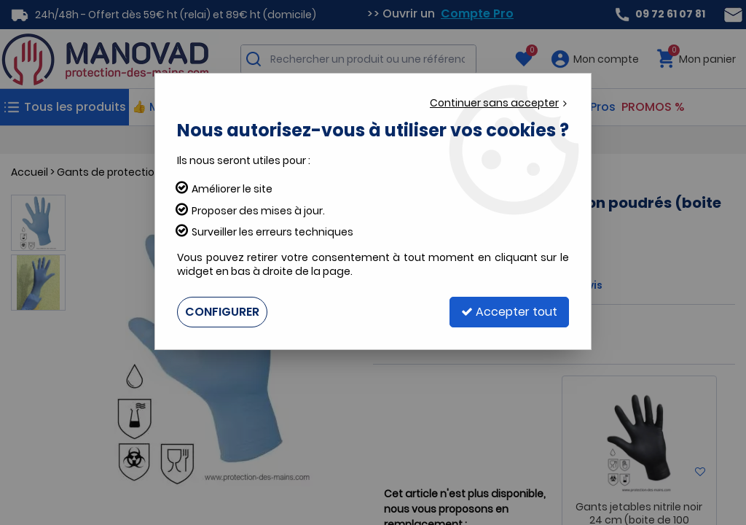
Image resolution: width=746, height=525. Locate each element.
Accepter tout (509, 311)
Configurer (222, 311)
